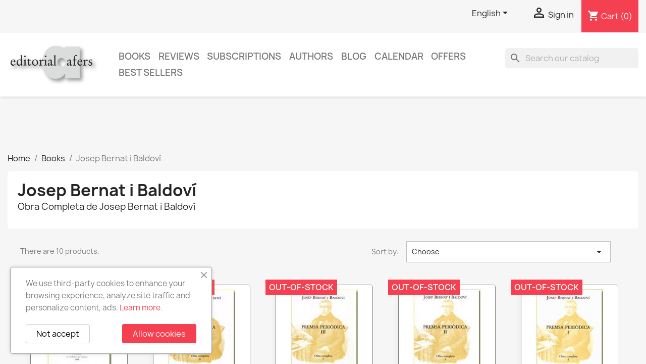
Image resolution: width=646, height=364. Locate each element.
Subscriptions (244, 56)
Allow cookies (159, 333)
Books (134, 56)
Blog (353, 56)
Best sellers (151, 72)
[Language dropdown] (491, 14)
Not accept (57, 333)
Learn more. (141, 307)
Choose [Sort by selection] (508, 252)
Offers (448, 56)
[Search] (571, 58)
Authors (311, 56)
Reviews (178, 56)
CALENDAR (398, 56)
